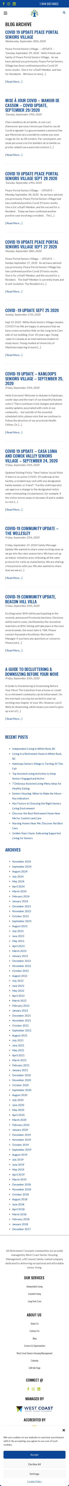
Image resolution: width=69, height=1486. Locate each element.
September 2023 (21, 921)
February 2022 (20, 1005)
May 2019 (18, 1169)
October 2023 (20, 916)
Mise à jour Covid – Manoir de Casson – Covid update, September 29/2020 (32, 105)
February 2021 (20, 1065)
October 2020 (20, 1085)
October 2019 (20, 1144)
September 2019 (21, 1149)
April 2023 (18, 946)
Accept (34, 1454)
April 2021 (18, 1055)
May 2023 (18, 940)
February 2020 (20, 1124)
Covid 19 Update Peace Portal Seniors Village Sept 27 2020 (32, 244)
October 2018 (20, 1194)
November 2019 (21, 1139)
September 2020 (21, 1090)
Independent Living (34, 1286)
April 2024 (18, 886)
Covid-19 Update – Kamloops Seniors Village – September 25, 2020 (34, 378)
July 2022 (18, 980)
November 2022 (21, 965)
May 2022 (18, 990)
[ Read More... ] (13, 81)
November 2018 (21, 1189)
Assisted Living (34, 1293)
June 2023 (18, 936)
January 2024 (20, 901)
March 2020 (19, 1119)
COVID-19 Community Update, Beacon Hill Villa (30, 599)
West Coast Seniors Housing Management (34, 1353)
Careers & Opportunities (34, 1345)
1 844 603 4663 (49, 4)
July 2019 (18, 1159)
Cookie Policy (34, 1481)
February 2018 (20, 1219)
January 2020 (20, 1129)
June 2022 (18, 985)
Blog (34, 1338)
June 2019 (18, 1164)
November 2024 (21, 861)
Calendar (35, 1360)
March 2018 (19, 1214)
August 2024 (19, 871)
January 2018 (20, 1224)
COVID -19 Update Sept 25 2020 (32, 310)
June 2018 (18, 1204)
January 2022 (20, 1010)
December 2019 (21, 1134)
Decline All (34, 1464)
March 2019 (19, 1179)
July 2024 (18, 876)
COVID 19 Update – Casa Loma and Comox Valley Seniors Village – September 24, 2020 (31, 456)
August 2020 (19, 1095)
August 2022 (19, 975)
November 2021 (21, 1020)
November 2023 (21, 911)
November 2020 (21, 1080)
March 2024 (19, 891)
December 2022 (21, 960)
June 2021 (18, 1045)
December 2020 (21, 1075)
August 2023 (19, 926)
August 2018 (19, 1199)
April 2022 (18, 995)
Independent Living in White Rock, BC (33, 748)
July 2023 (18, 931)
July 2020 (18, 1099)
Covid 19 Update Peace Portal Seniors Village (32, 34)
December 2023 (21, 906)
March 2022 (19, 1000)
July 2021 (18, 1040)
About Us (35, 1323)
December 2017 (21, 1229)
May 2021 (18, 1050)
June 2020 (18, 1105)
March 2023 (19, 950)
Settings (34, 1473)
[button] (64, 1430)
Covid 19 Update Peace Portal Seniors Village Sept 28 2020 (32, 175)
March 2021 (19, 1060)
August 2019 (19, 1154)
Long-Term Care (34, 1301)
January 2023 (20, 955)
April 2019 (18, 1174)
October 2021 (20, 1025)
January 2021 (20, 1070)
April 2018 (18, 1209)
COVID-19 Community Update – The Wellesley (32, 530)
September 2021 (21, 1030)
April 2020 (18, 1114)
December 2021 (21, 1015)
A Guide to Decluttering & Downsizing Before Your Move (32, 671)
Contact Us (34, 1331)
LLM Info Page (34, 1368)
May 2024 (18, 881)
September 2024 (21, 866)
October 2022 (20, 970)
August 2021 (19, 1035)
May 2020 (18, 1109)
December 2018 (21, 1184)
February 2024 (20, 896)
